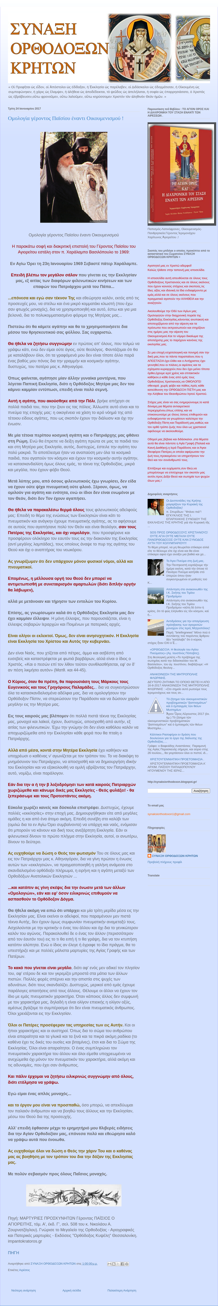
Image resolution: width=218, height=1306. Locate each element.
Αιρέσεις (24, 1270)
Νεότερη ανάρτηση (23, 1290)
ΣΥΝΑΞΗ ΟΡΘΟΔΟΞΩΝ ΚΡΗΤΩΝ (175, 856)
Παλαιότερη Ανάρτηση (122, 1290)
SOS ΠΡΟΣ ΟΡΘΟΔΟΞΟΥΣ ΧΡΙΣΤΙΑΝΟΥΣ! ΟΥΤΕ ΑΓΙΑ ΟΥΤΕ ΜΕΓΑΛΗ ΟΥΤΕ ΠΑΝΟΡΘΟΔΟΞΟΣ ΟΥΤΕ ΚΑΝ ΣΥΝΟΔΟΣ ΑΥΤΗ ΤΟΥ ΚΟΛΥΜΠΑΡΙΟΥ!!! (178, 538)
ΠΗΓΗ (13, 1253)
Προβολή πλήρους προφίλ (165, 862)
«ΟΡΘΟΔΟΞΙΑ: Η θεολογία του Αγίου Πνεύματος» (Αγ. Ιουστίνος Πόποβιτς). (175, 651)
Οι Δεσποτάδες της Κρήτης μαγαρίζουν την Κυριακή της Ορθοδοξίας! (184, 504)
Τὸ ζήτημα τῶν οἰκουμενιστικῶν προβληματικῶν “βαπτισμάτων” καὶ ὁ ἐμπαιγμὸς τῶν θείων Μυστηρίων (186, 704)
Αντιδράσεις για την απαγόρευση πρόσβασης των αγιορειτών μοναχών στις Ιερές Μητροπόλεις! (188, 624)
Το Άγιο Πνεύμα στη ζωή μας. (185, 561)
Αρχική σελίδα (71, 1290)
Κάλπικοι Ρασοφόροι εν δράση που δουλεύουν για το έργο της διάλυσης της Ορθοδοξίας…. (175, 738)
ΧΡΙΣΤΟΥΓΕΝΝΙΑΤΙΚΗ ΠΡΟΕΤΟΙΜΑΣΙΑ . (177, 759)
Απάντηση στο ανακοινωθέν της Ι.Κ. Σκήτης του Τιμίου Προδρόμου (187, 593)
